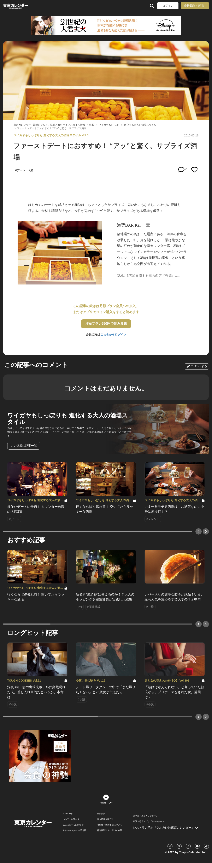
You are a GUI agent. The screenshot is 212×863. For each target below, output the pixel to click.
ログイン (168, 5)
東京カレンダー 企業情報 (74, 830)
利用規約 (101, 814)
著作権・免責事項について (109, 825)
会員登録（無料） (195, 5)
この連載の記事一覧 (24, 445)
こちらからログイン (113, 334)
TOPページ (68, 814)
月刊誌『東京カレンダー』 (145, 816)
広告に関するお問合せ (73, 825)
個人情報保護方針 (105, 819)
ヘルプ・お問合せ (71, 819)
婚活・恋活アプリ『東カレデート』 (149, 821)
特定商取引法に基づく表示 (109, 830)
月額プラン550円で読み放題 (106, 323)
